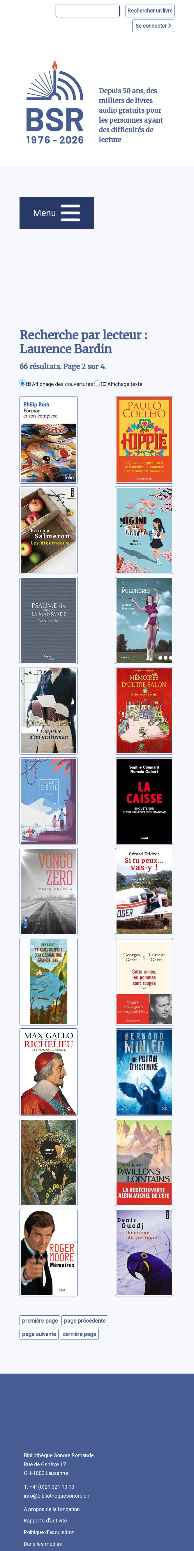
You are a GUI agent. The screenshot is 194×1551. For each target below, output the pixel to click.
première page (40, 1320)
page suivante (39, 1334)
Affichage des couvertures (59, 384)
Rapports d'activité (45, 1520)
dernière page (79, 1334)
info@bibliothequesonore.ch (56, 1496)
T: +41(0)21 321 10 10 (49, 1487)
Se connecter (153, 26)
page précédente (84, 1320)
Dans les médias (43, 1544)
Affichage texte (121, 384)
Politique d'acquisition (49, 1532)
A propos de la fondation (52, 1509)
